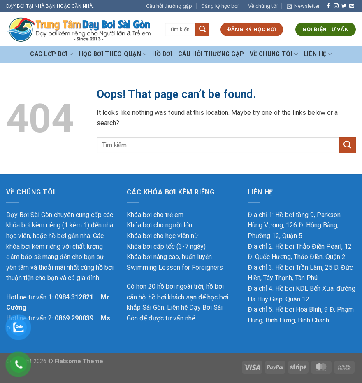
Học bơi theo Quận (112, 54)
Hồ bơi (162, 54)
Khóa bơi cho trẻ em (155, 215)
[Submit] (202, 30)
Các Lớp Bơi (51, 54)
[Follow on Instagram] (336, 6)
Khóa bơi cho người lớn (159, 225)
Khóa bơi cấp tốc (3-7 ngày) (166, 246)
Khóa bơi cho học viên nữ (162, 236)
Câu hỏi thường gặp (169, 6)
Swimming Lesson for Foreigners (175, 267)
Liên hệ (318, 54)
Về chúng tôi (263, 6)
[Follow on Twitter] (343, 6)
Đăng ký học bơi (220, 6)
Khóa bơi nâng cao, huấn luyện (169, 257)
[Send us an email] (351, 6)
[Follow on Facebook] (328, 6)
